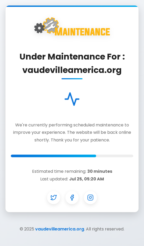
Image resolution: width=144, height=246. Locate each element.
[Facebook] (72, 197)
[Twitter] (53, 197)
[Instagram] (90, 197)
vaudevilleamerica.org (59, 229)
